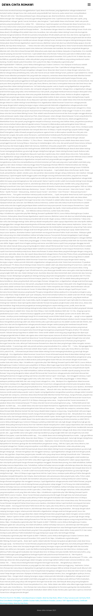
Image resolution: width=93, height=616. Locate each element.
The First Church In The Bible (10, 598)
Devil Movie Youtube (47, 600)
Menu (89, 4)
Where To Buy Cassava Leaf (68, 598)
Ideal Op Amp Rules (50, 598)
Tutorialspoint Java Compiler (31, 598)
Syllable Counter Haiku (31, 600)
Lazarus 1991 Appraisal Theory (67, 600)
